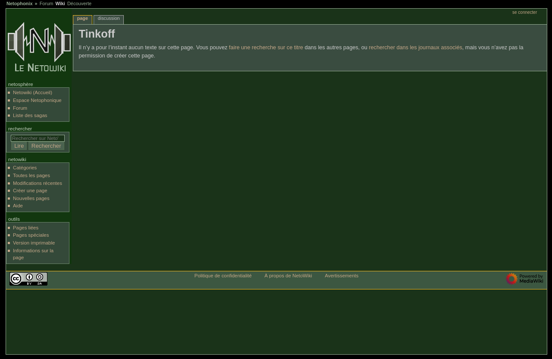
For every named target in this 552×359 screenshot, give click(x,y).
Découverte (79, 3)
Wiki (60, 3)
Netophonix (19, 3)
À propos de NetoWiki (288, 275)
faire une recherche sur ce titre (266, 47)
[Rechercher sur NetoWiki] (38, 138)
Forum (46, 3)
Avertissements (341, 275)
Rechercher (20, 128)
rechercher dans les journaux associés (415, 47)
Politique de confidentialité (223, 275)
